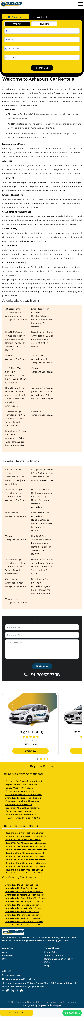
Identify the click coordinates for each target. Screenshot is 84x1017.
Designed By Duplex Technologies (42, 1005)
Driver (5, 959)
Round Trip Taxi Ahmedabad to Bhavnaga (25, 843)
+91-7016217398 (11, 975)
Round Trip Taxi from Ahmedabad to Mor (25, 866)
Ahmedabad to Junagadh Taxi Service (24, 905)
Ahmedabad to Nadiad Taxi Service (22, 918)
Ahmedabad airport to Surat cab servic (24, 891)
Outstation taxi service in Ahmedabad (23, 794)
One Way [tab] (17, 24)
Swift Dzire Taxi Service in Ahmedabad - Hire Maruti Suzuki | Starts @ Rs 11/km (16, 375)
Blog (46, 965)
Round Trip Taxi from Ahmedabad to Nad (25, 856)
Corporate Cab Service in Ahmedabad (23, 781)
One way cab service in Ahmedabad (22, 801)
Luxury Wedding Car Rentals (19, 788)
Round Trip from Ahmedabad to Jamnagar (26, 850)
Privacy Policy (51, 952)
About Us (6, 952)
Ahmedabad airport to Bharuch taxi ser (24, 895)
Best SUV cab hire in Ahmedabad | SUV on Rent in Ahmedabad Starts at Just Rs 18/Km (42, 339)
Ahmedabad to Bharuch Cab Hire (21, 885)
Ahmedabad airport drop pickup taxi (23, 798)
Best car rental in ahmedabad (19, 791)
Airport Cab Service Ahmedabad (21, 784)
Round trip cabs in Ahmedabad (20, 814)
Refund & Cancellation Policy (58, 959)
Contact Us (7, 955)
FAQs (46, 962)
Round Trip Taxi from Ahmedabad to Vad (25, 846)
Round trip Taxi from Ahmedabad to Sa (24, 870)
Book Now (30, 751)
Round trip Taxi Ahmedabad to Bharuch (24, 833)
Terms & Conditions (53, 955)
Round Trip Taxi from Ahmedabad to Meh (25, 859)
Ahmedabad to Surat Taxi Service (21, 888)
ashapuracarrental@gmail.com (20, 979)
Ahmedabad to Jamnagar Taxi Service (24, 915)
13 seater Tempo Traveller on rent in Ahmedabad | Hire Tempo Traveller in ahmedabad (15, 418)
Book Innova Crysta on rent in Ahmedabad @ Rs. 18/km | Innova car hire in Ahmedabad (15, 438)
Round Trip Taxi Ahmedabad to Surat (23, 839)
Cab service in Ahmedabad (18, 811)
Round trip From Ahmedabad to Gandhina (26, 863)
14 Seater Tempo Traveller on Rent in (22, 818)
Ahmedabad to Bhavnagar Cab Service (24, 901)
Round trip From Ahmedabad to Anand (24, 853)
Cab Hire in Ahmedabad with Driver (22, 808)
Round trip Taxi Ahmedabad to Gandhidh (25, 836)
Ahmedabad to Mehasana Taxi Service (24, 921)
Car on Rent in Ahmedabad (18, 804)
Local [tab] (41, 17)
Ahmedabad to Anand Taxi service (22, 911)
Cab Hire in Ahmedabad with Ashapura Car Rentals (42, 359)
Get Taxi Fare (72, 1013)
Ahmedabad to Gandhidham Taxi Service (25, 898)
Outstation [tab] (15, 17)
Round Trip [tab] (44, 24)
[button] (38, 758)
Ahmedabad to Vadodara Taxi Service (23, 908)
